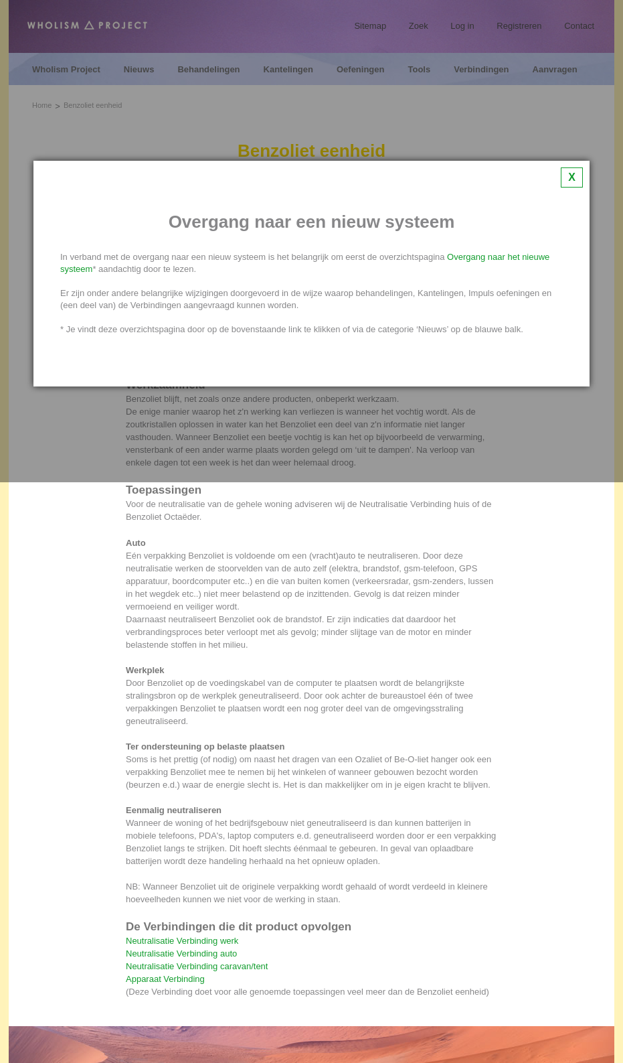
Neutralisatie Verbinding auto (181, 953)
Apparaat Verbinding (165, 979)
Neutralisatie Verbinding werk (182, 941)
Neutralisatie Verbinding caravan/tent (197, 966)
